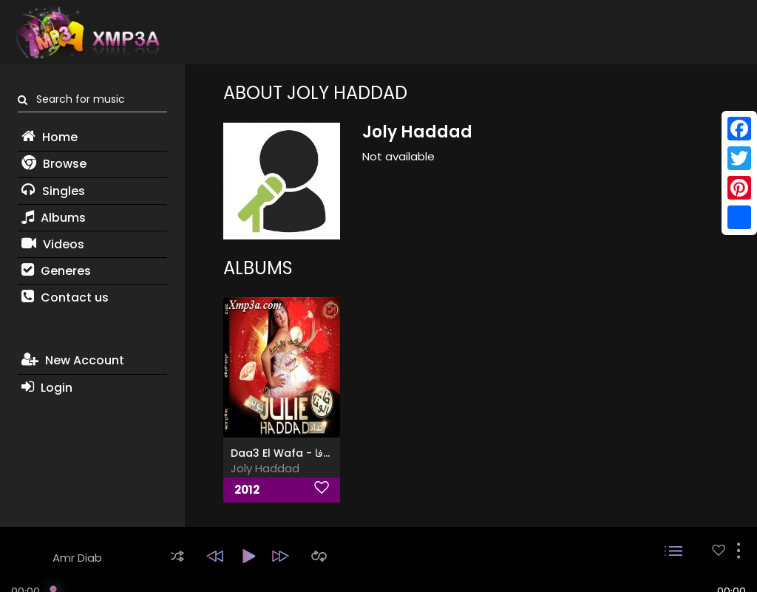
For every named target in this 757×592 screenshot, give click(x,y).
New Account (72, 360)
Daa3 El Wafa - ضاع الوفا (293, 453)
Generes (56, 270)
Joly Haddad (265, 468)
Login (46, 387)
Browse (53, 163)
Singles (53, 191)
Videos (52, 244)
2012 (246, 489)
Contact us (65, 297)
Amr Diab (77, 557)
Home (49, 137)
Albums (53, 217)
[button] (177, 556)
